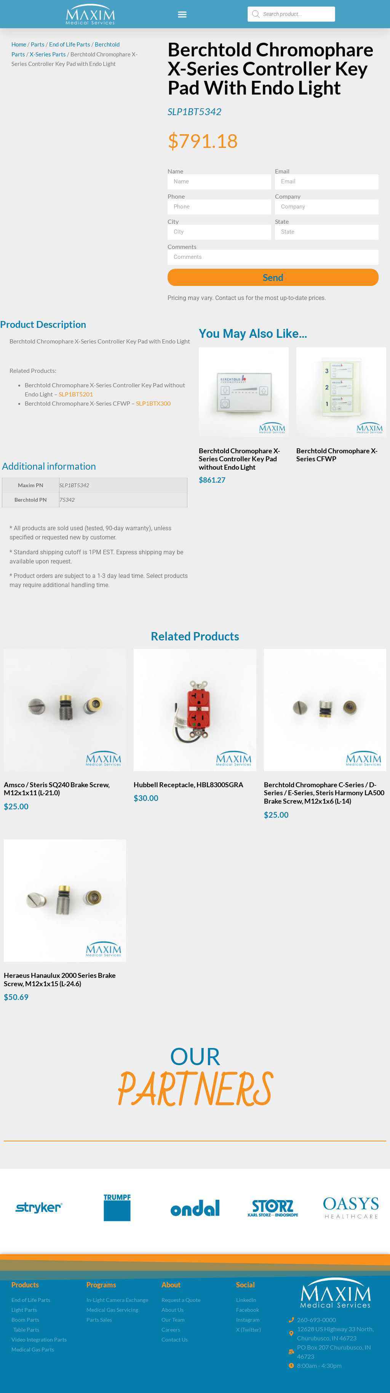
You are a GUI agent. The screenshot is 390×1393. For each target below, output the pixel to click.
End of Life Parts (69, 44)
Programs (101, 1285)
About (171, 1285)
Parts (38, 44)
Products (25, 1285)
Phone (176, 196)
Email (282, 171)
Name (175, 171)
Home (18, 44)
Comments (182, 247)
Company (287, 196)
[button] (182, 14)
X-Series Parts (48, 54)
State (282, 221)
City (173, 221)
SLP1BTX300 (153, 403)
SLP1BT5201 (76, 394)
